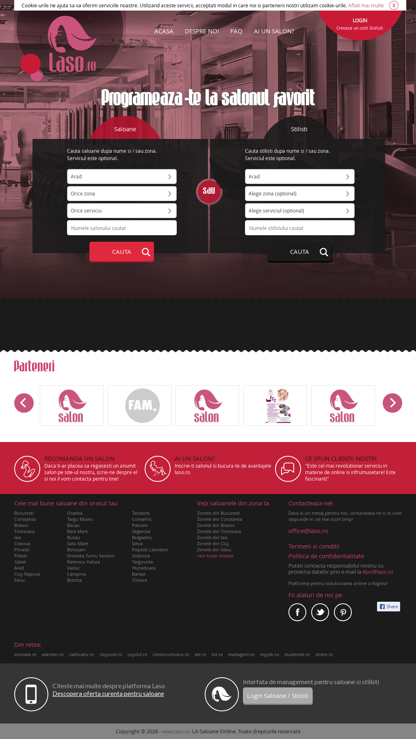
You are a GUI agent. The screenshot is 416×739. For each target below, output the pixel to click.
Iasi (17, 537)
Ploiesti (22, 549)
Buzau (73, 537)
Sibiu (19, 580)
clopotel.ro (111, 654)
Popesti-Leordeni (150, 549)
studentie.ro (297, 654)
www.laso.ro (176, 731)
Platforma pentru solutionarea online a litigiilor (338, 583)
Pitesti (20, 556)
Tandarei (141, 513)
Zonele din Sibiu (214, 549)
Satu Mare (77, 543)
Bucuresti (24, 513)
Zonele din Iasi (212, 537)
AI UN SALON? (274, 31)
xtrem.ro (324, 654)
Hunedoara (144, 568)
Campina (76, 574)
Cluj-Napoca (27, 574)
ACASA (163, 31)
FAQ (236, 31)
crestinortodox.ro (171, 654)
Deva (137, 543)
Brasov (21, 525)
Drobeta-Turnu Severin (91, 556)
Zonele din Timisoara (219, 531)
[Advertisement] (208, 324)
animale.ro (25, 654)
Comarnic (142, 519)
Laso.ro (72, 43)
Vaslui (73, 568)
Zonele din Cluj (213, 543)
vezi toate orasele (215, 556)
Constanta (25, 519)
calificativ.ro (81, 654)
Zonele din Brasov (216, 525)
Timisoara (24, 531)
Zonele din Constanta (219, 519)
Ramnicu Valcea (83, 562)
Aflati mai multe (366, 5)
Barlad (138, 574)
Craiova (22, 543)
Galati (20, 562)
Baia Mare (77, 531)
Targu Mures (80, 519)
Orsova (139, 580)
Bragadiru (142, 537)
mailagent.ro (241, 654)
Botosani (76, 549)
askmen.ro (53, 654)
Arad (19, 568)
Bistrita (74, 580)
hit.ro (217, 654)
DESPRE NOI (202, 31)
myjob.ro (269, 654)
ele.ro (200, 654)
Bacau (73, 525)
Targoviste (142, 562)
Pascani (140, 525)
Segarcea (141, 531)
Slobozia (141, 556)
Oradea (74, 513)
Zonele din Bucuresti (218, 513)
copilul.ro (137, 654)
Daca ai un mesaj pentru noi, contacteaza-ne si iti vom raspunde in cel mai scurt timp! (345, 511)
